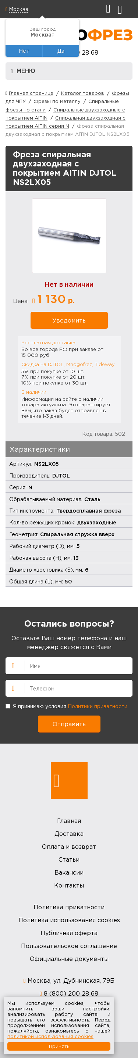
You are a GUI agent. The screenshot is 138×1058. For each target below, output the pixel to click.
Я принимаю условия (66, 706)
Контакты (69, 885)
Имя (10, 665)
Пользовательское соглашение (69, 945)
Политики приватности (97, 706)
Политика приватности (69, 907)
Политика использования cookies (69, 920)
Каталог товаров (82, 93)
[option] (69, 236)
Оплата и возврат (69, 846)
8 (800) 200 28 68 (71, 993)
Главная (69, 820)
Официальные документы (69, 958)
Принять (59, 1046)
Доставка (69, 833)
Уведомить (69, 320)
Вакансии (69, 872)
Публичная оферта (69, 933)
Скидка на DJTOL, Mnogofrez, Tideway (68, 364)
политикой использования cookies (50, 1036)
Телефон (10, 687)
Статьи (69, 859)
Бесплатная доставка (48, 342)
